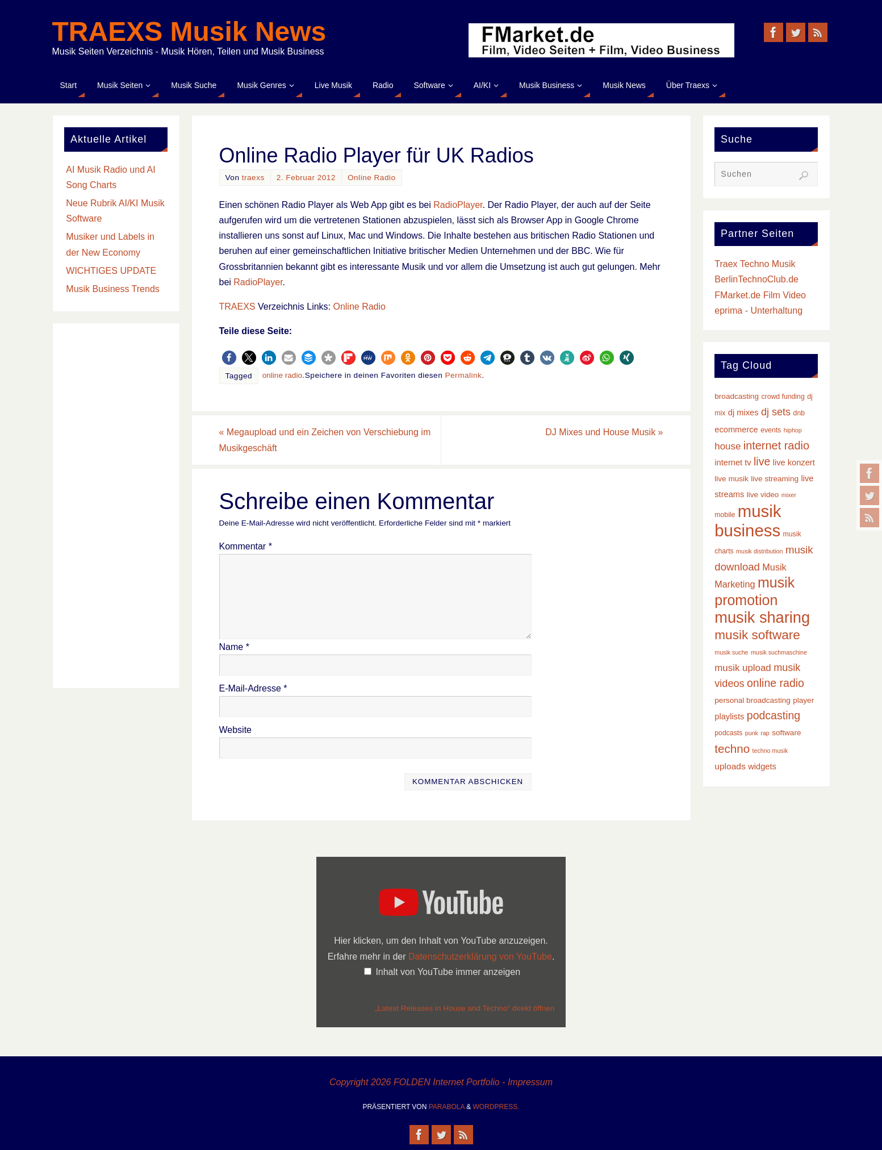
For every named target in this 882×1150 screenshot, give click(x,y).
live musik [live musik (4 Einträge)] (731, 478)
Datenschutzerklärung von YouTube (480, 956)
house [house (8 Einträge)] (727, 446)
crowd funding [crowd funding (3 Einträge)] (782, 397)
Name (234, 647)
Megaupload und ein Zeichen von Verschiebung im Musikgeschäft (325, 439)
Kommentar (245, 546)
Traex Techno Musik (754, 264)
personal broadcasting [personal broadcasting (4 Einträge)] (752, 700)
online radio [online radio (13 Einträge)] (775, 683)
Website (235, 730)
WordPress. (496, 1107)
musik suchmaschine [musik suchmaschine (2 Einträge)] (779, 652)
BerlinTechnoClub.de (756, 279)
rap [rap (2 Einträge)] (764, 733)
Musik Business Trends (113, 289)
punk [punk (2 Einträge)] (751, 733)
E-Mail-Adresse (253, 688)
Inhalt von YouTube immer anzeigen (447, 972)
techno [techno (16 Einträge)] (732, 748)
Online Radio (372, 177)
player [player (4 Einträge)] (803, 700)
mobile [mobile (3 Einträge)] (724, 515)
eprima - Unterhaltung (758, 310)
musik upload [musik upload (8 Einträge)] (742, 668)
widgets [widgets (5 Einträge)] (762, 766)
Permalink (463, 375)
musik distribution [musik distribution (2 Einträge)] (759, 551)
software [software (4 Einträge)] (786, 732)
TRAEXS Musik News (189, 32)
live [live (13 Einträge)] (762, 461)
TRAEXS (237, 306)
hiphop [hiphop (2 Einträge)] (793, 430)
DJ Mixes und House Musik (604, 432)
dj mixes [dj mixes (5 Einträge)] (743, 412)
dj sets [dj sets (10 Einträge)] (776, 412)
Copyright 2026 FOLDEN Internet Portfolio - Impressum (441, 1082)
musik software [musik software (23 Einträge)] (757, 635)
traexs (253, 177)
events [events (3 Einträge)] (770, 430)
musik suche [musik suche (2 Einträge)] (731, 652)
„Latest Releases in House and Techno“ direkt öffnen (464, 1008)
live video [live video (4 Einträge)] (763, 494)
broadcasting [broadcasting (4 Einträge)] (736, 396)
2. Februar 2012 (306, 177)
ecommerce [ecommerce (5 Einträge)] (736, 429)
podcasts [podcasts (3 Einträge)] (728, 733)
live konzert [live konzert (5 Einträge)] (794, 462)
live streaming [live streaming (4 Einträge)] (775, 478)
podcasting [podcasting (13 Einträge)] (773, 715)
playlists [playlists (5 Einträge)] (729, 716)
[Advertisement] (116, 505)
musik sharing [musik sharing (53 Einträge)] (762, 617)
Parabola (447, 1107)
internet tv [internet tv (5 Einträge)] (732, 462)
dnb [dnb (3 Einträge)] (799, 413)
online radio (282, 375)
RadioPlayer (457, 205)
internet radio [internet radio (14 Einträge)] (776, 445)
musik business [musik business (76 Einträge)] (747, 521)
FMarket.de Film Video (760, 295)
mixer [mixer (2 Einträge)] (788, 494)
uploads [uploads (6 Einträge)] (729, 766)
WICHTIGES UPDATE (111, 271)
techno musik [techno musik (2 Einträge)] (770, 750)
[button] (229, 358)
